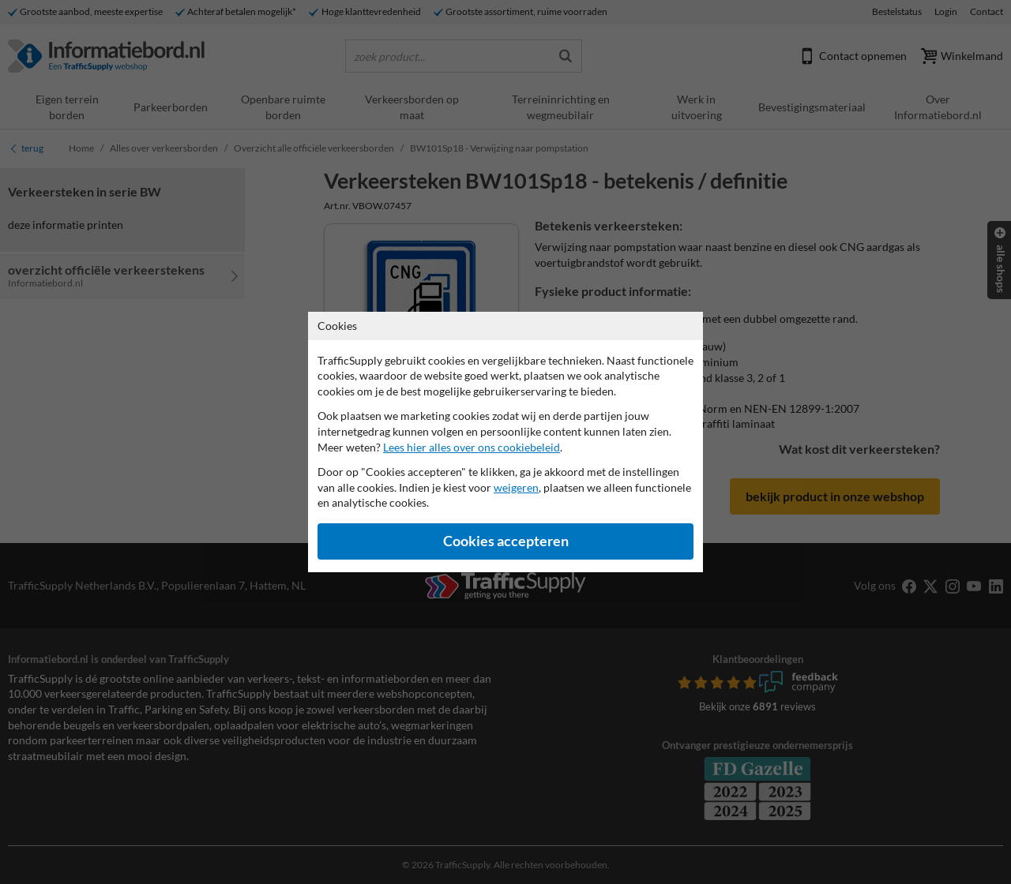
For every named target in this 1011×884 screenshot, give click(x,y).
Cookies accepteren (506, 541)
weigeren (516, 487)
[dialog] (505, 442)
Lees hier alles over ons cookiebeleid (471, 447)
